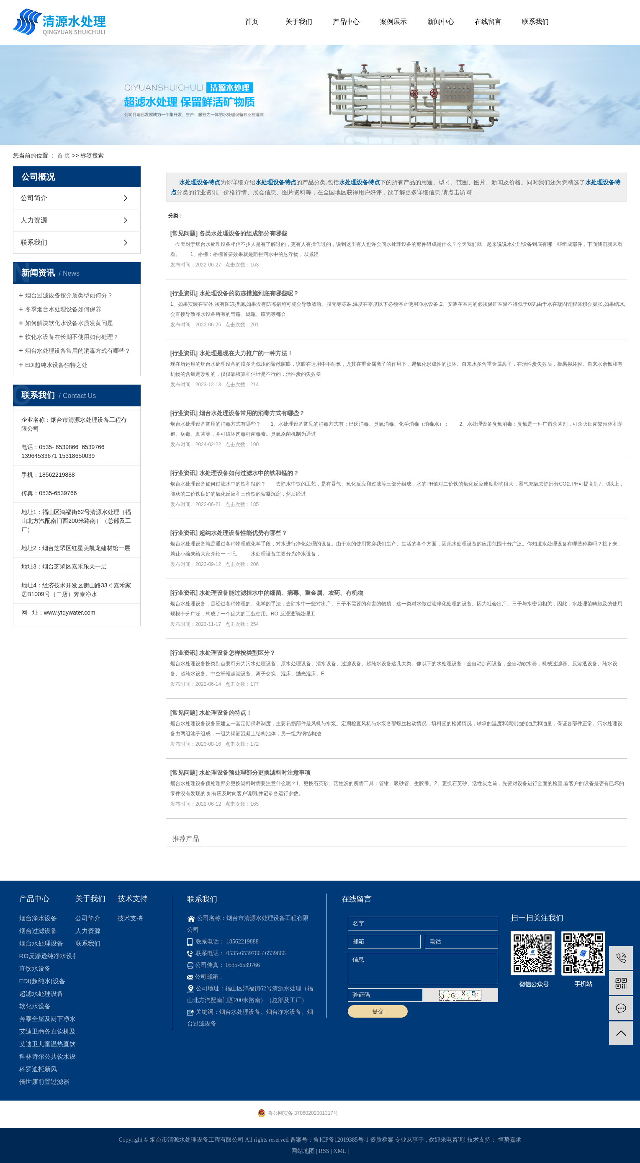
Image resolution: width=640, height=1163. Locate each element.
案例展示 (393, 21)
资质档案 (381, 1140)
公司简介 (34, 198)
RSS (324, 1151)
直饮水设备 (35, 968)
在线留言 (488, 21)
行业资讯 (183, 293)
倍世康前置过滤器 (44, 1081)
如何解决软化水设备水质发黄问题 (69, 323)
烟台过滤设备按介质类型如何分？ (69, 295)
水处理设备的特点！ (225, 712)
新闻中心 (440, 21)
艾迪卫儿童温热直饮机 (47, 1043)
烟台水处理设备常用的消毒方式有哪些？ (78, 350)
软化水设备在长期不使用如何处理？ (72, 336)
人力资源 (34, 220)
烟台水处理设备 (41, 943)
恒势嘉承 (510, 1140)
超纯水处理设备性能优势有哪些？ (243, 533)
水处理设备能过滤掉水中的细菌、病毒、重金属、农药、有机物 (281, 592)
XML (339, 1151)
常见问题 (183, 233)
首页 (251, 21)
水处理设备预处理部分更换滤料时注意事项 (255, 772)
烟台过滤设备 (38, 930)
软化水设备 (35, 1006)
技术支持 (130, 918)
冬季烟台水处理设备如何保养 (63, 309)
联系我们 (535, 21)
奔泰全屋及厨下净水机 (47, 1018)
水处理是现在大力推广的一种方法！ (246, 353)
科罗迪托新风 (38, 1069)
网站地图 (303, 1151)
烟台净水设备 (38, 918)
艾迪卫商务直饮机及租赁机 (47, 1031)
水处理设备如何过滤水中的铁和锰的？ (249, 473)
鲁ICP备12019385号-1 (341, 1140)
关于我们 (298, 21)
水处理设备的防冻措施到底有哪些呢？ (249, 293)
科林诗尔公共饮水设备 (47, 1056)
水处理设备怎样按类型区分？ (237, 652)
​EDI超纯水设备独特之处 (56, 365)
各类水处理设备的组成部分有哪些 (243, 233)
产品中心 (346, 21)
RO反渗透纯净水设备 (47, 955)
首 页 (63, 155)
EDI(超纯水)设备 (42, 981)
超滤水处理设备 (41, 993)
